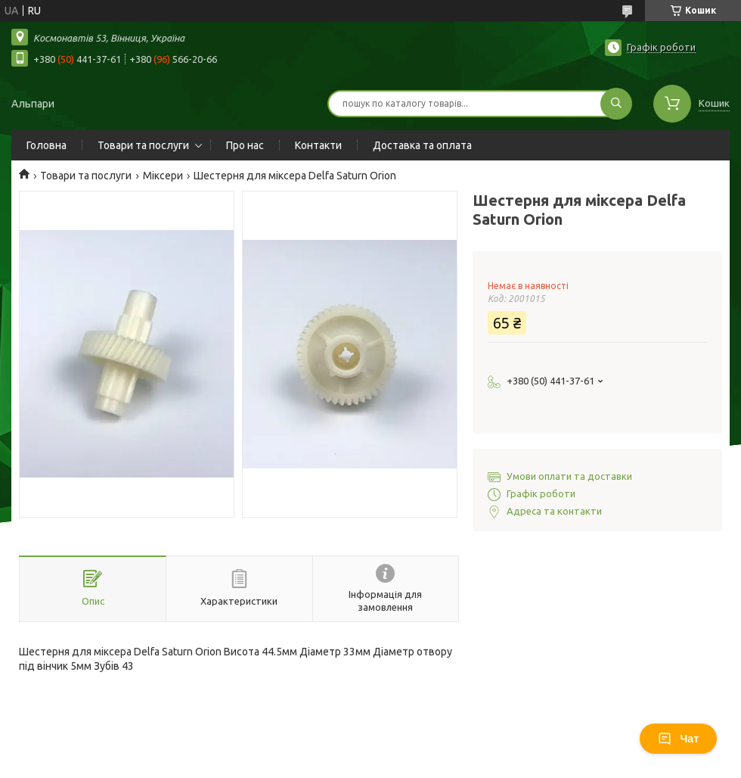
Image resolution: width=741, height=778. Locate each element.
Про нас (245, 145)
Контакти (318, 145)
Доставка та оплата (422, 145)
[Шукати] (616, 104)
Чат (678, 738)
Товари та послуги (143, 145)
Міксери (163, 176)
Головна (46, 145)
